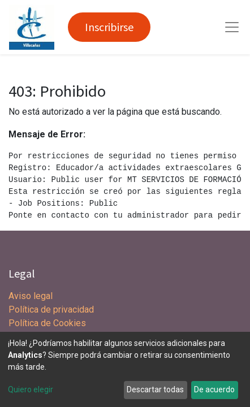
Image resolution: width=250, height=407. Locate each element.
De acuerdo (214, 389)
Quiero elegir (30, 389)
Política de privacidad (51, 309)
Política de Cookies (47, 323)
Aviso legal (31, 296)
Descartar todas (155, 389)
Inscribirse (109, 27)
